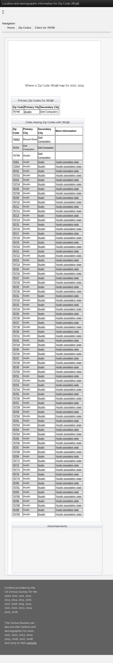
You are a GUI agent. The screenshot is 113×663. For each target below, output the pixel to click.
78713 (16, 215)
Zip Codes (24, 27)
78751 (16, 376)
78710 (16, 202)
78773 (16, 465)
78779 (16, 478)
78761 (16, 420)
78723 (16, 260)
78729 (16, 287)
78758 (16, 407)
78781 (16, 487)
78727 (16, 278)
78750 (16, 371)
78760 (16, 416)
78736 (16, 318)
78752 (16, 380)
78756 (16, 398)
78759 (16, 412)
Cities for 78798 (45, 27)
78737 (16, 322)
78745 (16, 349)
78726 (16, 273)
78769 (16, 456)
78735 (16, 313)
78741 (16, 336)
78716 (16, 229)
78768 (16, 451)
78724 (16, 264)
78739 (16, 331)
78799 (16, 514)
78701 (16, 171)
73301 (16, 162)
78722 (16, 255)
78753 (16, 385)
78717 (16, 233)
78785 (16, 496)
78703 (16, 180)
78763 (16, 429)
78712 (16, 211)
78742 (16, 340)
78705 (16, 189)
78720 (16, 246)
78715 (16, 224)
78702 (16, 175)
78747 (16, 358)
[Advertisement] (54, 61)
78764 (16, 434)
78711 (16, 206)
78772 (16, 460)
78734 (16, 309)
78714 (16, 220)
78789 (16, 510)
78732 (16, 300)
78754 (16, 147)
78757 (16, 403)
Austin (27, 111)
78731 (16, 296)
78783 (16, 492)
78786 (16, 501)
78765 (16, 438)
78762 (16, 425)
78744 (16, 344)
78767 (16, 447)
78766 (16, 443)
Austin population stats (67, 162)
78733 (16, 305)
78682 (16, 139)
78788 (16, 505)
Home (11, 27)
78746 (16, 353)
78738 (16, 327)
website (32, 642)
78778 (16, 474)
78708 (16, 193)
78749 (16, 367)
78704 (16, 184)
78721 (16, 251)
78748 (16, 362)
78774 (16, 469)
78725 (16, 269)
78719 (16, 242)
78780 (16, 483)
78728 (16, 282)
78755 (16, 394)
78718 (16, 237)
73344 (16, 166)
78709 (16, 198)
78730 (16, 291)
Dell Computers (46, 147)
